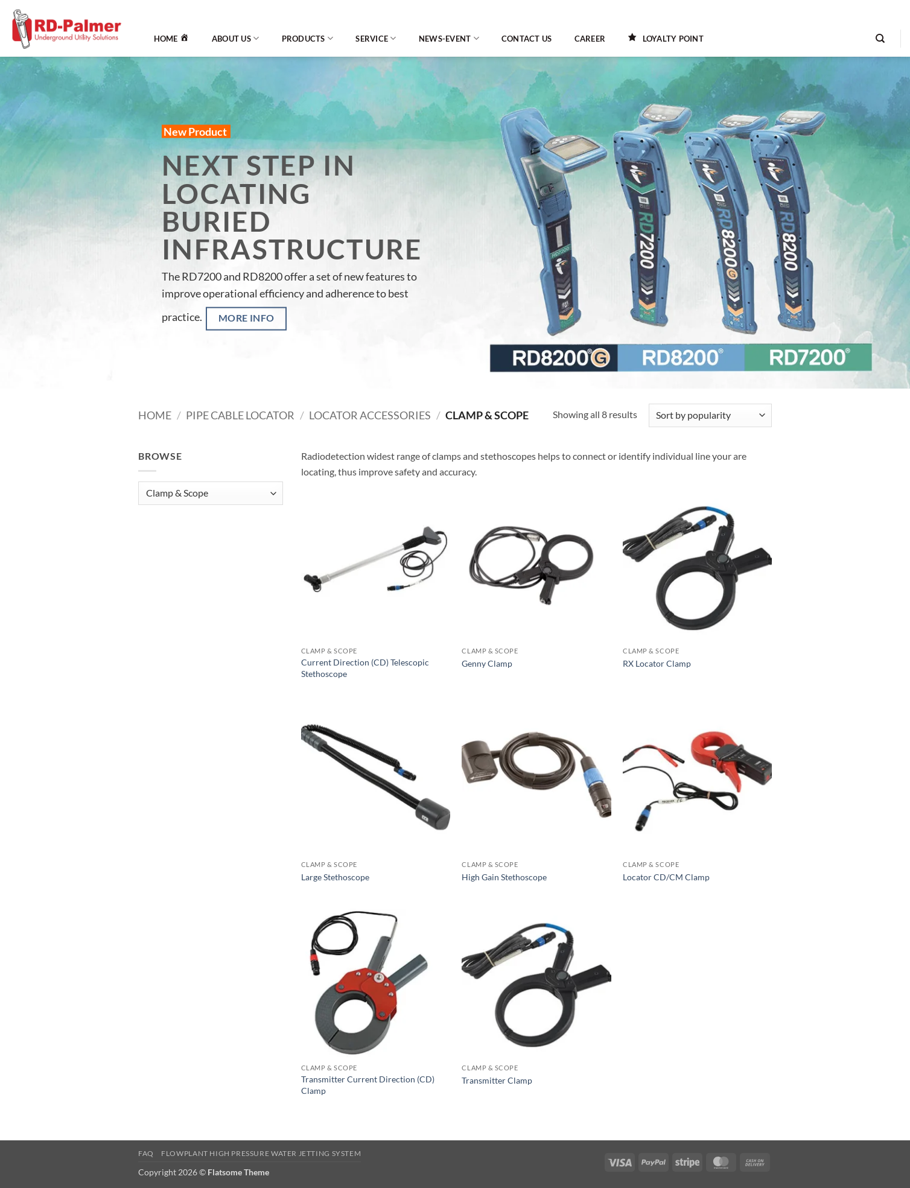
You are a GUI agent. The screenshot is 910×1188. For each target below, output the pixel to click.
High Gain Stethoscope (504, 877)
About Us (235, 38)
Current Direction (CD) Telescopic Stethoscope (365, 668)
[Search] (880, 38)
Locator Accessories (370, 415)
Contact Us (526, 38)
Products (308, 38)
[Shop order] (710, 415)
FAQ (146, 1153)
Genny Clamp (487, 663)
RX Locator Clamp (657, 663)
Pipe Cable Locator (240, 415)
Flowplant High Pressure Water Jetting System (261, 1153)
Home (154, 415)
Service (375, 38)
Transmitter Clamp (497, 1080)
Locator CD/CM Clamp (666, 877)
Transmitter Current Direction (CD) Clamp (367, 1085)
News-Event (449, 38)
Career (590, 38)
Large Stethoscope (335, 877)
